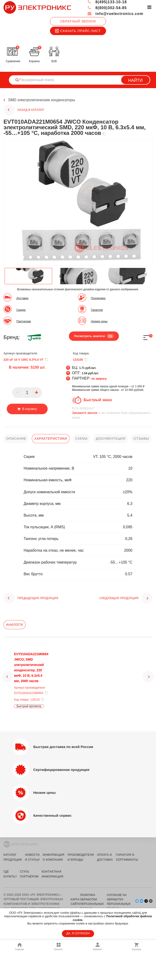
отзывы (141, 438)
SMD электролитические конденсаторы (42, 100)
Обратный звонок (78, 21)
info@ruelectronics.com (115, 14)
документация (110, 438)
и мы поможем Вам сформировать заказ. (112, 412)
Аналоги (14, 624)
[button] (7, 681)
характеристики (50, 438)
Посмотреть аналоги (94, 336)
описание (16, 438)
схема (81, 438)
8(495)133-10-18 (107, 2)
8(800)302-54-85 (107, 8)
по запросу (99, 378)
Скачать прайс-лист (78, 31)
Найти (135, 80)
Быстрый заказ (98, 400)
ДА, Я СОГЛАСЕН (77, 933)
